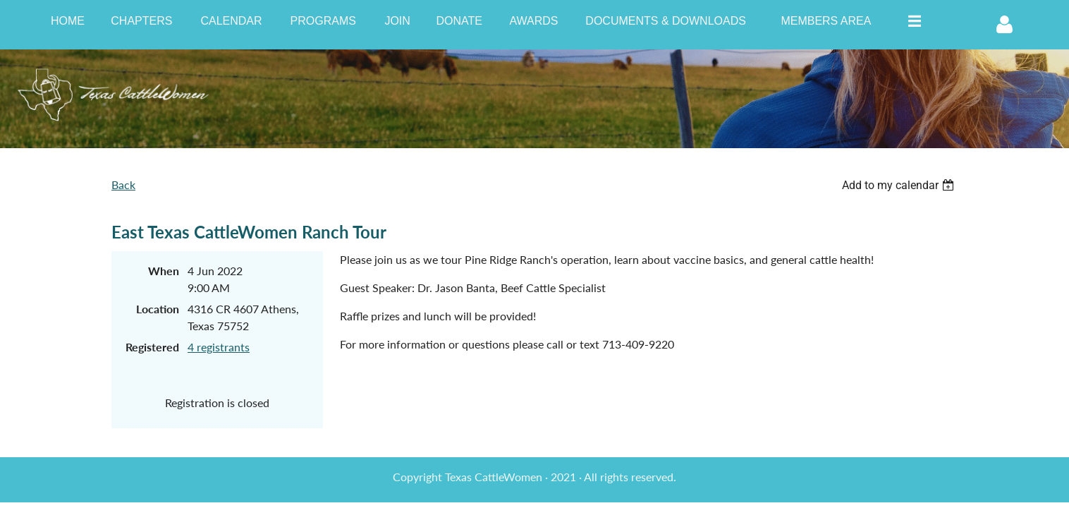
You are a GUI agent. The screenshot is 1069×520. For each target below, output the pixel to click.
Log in (1004, 24)
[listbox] (900, 185)
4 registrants (219, 346)
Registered (152, 346)
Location (157, 308)
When (163, 270)
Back (123, 184)
